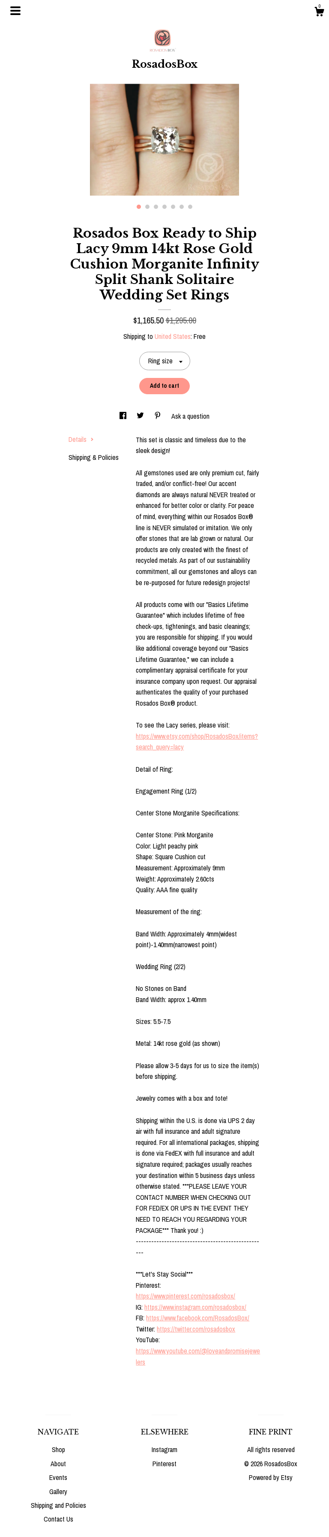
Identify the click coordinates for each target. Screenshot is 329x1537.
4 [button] (164, 207)
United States (173, 336)
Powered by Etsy (271, 1477)
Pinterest (164, 1463)
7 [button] (190, 207)
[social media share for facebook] (124, 416)
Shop (58, 1449)
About (58, 1463)
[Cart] (319, 12)
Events (58, 1477)
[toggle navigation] (15, 10)
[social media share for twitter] (141, 416)
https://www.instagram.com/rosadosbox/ (195, 1307)
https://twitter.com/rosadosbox (196, 1329)
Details (81, 439)
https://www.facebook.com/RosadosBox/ (197, 1318)
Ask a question (190, 416)
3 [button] (156, 207)
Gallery (58, 1491)
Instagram (164, 1449)
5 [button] (173, 207)
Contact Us (58, 1519)
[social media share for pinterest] (158, 416)
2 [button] (147, 207)
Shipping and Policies (58, 1505)
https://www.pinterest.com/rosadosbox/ (185, 1296)
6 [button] (181, 207)
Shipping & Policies (94, 457)
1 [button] (139, 207)
